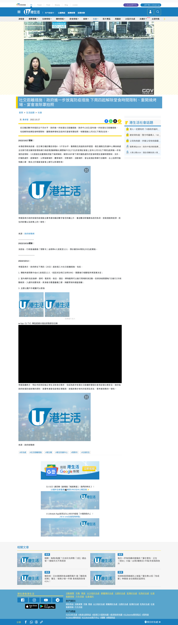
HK (31, 5)
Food (48, 5)
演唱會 (21, 19)
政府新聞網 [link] (29, 234)
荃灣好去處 (132, 593)
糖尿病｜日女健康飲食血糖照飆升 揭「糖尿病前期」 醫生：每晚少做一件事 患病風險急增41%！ (66, 579)
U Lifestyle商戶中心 (131, 5)
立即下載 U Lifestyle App (152, 5)
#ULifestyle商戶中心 (90, 618)
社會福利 (89, 597)
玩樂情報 (46, 19)
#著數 (102, 618)
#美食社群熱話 (84, 615)
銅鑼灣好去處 (107, 593)
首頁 (21, 113)
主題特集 (155, 19)
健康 (47, 554)
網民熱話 (70, 604)
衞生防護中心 (62, 452)
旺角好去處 (144, 593)
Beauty (57, 5)
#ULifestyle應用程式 (132, 615)
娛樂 (85, 19)
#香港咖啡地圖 (116, 615)
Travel (39, 5)
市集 (78, 593)
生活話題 (30, 113)
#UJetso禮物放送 (73, 618)
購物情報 (60, 19)
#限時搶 (145, 615)
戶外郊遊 (80, 597)
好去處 (23, 452)
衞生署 (49, 452)
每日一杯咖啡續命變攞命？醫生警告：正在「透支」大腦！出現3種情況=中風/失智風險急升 (139, 561)
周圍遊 (118, 19)
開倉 (83, 593)
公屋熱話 (61, 13)
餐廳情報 (70, 597)
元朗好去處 (120, 593)
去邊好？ (143, 19)
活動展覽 (70, 593)
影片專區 (107, 19)
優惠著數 (32, 19)
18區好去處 (130, 19)
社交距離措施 (36, 452)
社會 (95, 19)
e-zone (75, 5)
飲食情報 (73, 19)
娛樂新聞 (71, 13)
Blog (66, 5)
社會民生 (86, 452)
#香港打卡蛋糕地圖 (100, 615)
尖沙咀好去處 (93, 593)
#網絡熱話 (110, 618)
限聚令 (75, 452)
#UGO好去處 (71, 615)
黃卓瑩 (25, 120)
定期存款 (81, 13)
